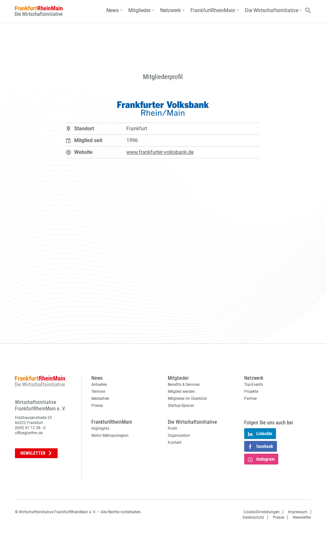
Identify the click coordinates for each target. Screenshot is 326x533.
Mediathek (100, 398)
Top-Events (253, 384)
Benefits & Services (184, 384)
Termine (98, 391)
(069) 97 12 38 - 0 (30, 428)
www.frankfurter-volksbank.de (160, 152)
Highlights (100, 428)
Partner (250, 398)
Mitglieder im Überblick (187, 398)
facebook (260, 447)
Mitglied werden (181, 391)
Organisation (179, 435)
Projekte (251, 391)
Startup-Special (181, 405)
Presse (97, 405)
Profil (172, 428)
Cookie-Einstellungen (262, 512)
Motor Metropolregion (110, 435)
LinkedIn (260, 434)
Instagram (261, 460)
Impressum (298, 512)
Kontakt (174, 442)
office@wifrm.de (29, 433)
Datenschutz (253, 517)
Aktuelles (99, 384)
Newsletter (36, 453)
